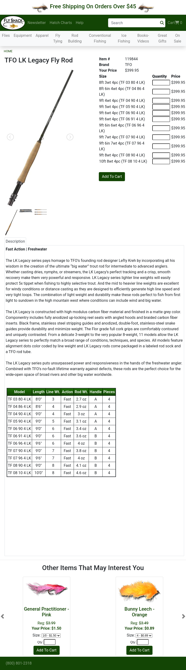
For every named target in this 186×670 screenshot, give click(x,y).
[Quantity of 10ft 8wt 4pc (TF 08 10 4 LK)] (161, 161)
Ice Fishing (124, 38)
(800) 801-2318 (19, 663)
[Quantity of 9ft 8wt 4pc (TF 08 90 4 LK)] (161, 155)
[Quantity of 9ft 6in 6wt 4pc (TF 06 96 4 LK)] (161, 128)
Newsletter (37, 22)
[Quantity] (50, 642)
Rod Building (74, 38)
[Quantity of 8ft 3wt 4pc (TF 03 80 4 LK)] (161, 82)
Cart (175, 23)
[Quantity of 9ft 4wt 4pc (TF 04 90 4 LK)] (161, 101)
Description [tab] (15, 241)
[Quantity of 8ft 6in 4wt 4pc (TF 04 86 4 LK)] (161, 91)
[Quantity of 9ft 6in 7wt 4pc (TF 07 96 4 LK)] (161, 146)
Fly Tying (57, 38)
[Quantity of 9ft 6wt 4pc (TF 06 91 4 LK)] (161, 119)
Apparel (42, 35)
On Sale (177, 38)
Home (8, 51)
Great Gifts (162, 38)
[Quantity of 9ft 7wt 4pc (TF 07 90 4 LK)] (161, 137)
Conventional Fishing (100, 38)
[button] (2, 616)
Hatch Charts (61, 22)
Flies (6, 35)
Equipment (23, 35)
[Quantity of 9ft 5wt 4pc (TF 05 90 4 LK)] (161, 107)
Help (80, 22)
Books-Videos (143, 38)
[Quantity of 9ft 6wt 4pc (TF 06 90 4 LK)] (161, 113)
